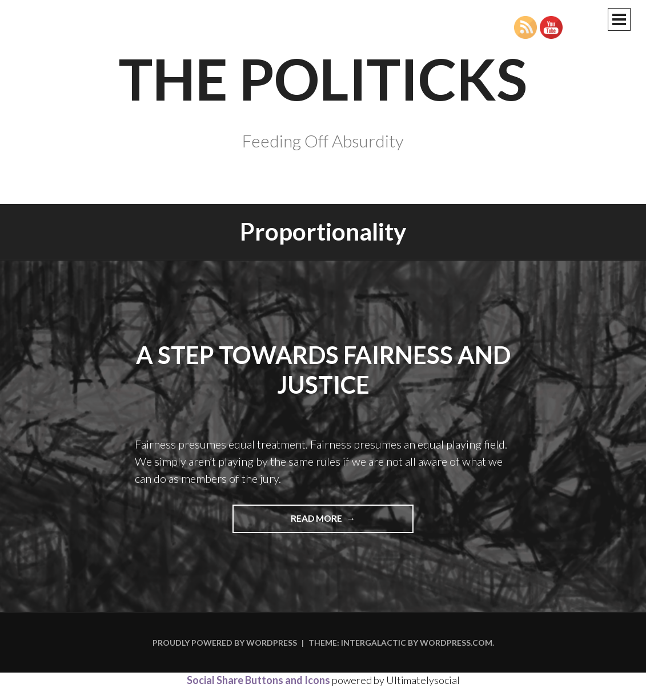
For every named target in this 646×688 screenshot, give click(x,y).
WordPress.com (456, 642)
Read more (339, 522)
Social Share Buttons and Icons (258, 680)
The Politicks (323, 78)
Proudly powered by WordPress (225, 642)
